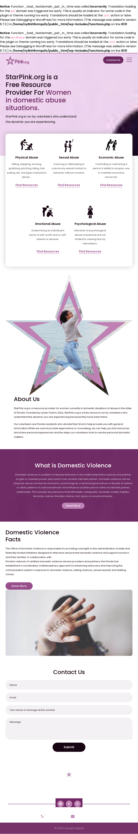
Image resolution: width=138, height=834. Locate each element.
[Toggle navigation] (129, 59)
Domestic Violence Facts (107, 788)
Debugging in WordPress (34, 20)
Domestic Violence (74, 788)
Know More (19, 586)
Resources (50, 788)
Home (18, 788)
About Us (33, 788)
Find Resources (26, 185)
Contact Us (113, 60)
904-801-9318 (51, 816)
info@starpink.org (84, 816)
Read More (73, 506)
